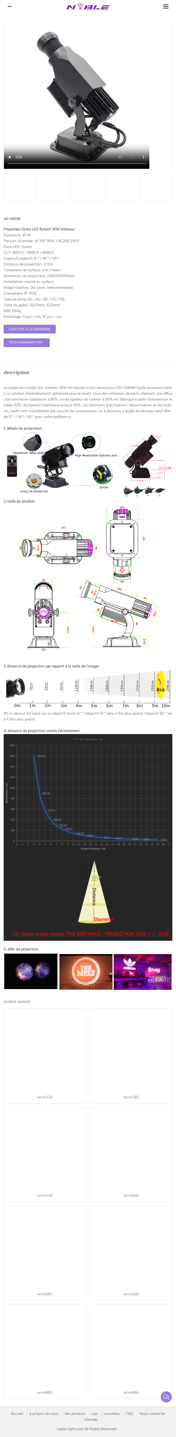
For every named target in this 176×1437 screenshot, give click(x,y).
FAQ (129, 1414)
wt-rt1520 (45, 1097)
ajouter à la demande (30, 329)
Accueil (17, 1414)
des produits (75, 1414)
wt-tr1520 (45, 1195)
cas (94, 1414)
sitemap (90, 1420)
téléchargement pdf (26, 342)
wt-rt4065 (45, 1392)
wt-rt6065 (131, 1392)
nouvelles (112, 1414)
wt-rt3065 (45, 1294)
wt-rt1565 (131, 1097)
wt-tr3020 (131, 1294)
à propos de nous (44, 1414)
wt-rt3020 (131, 1195)
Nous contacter (152, 1414)
